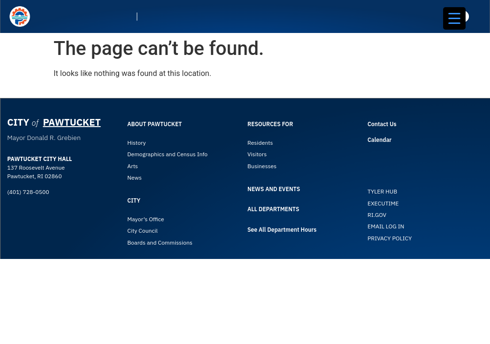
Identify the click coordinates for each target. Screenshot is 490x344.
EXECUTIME (383, 203)
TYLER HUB (382, 191)
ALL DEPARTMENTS (273, 209)
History (136, 142)
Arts (132, 166)
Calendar (379, 139)
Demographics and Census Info (167, 154)
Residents (260, 142)
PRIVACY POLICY (390, 238)
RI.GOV (377, 214)
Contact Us (382, 124)
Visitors (257, 154)
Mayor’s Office (145, 219)
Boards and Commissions (159, 242)
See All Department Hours (281, 229)
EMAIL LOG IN (386, 226)
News (134, 177)
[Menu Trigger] (454, 18)
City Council (142, 230)
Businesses (262, 166)
